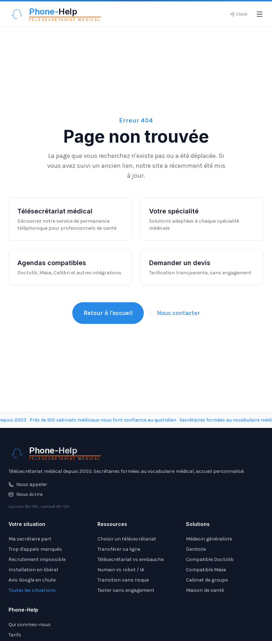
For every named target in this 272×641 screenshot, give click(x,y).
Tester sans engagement (125, 590)
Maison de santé (205, 590)
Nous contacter (178, 312)
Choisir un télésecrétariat (126, 539)
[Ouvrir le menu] (259, 14)
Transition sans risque (123, 580)
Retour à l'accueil (108, 312)
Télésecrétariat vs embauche (130, 559)
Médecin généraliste (209, 539)
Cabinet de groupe (207, 580)
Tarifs (14, 635)
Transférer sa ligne (118, 549)
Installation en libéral (33, 570)
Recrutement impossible (37, 559)
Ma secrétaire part (29, 539)
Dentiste (196, 549)
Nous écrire (25, 494)
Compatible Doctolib (210, 559)
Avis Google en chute (32, 580)
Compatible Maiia (206, 570)
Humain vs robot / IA (120, 570)
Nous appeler (27, 484)
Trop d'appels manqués (35, 549)
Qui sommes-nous (29, 625)
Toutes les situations (32, 590)
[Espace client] (238, 14)
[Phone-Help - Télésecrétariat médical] (54, 14)
